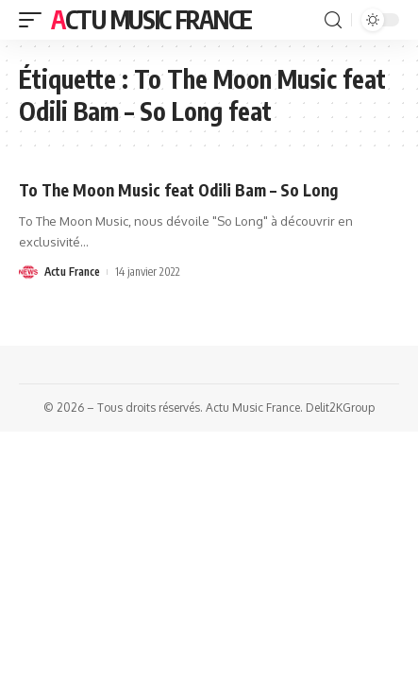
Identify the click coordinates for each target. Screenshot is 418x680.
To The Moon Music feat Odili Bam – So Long (178, 189)
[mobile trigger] (35, 20)
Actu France (72, 271)
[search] (333, 20)
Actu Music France (151, 19)
